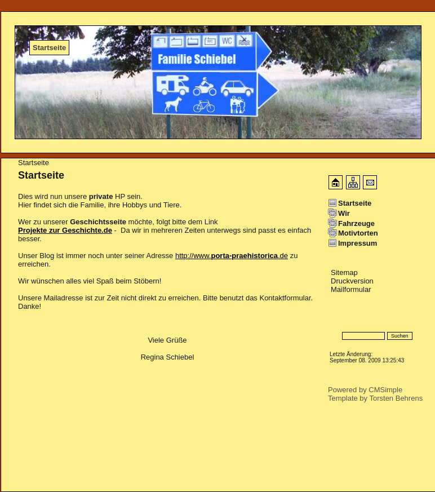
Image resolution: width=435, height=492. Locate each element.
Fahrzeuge (356, 223)
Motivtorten (358, 233)
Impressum (357, 243)
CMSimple (385, 389)
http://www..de (231, 255)
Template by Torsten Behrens (375, 398)
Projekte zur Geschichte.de (65, 230)
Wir (344, 213)
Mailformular (351, 289)
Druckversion (352, 281)
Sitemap (344, 272)
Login (337, 319)
